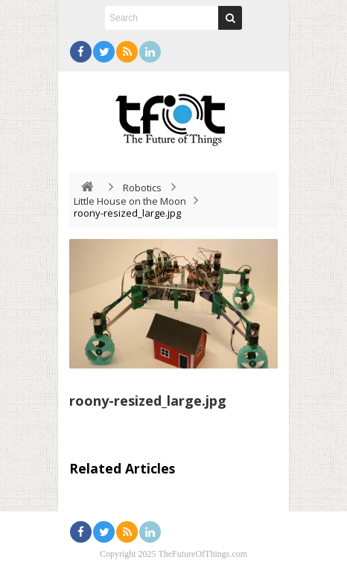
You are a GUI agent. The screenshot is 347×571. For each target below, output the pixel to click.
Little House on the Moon (130, 201)
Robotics (142, 187)
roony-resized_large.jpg (147, 400)
